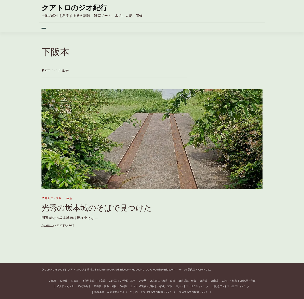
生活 (69, 198)
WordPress (203, 269)
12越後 (63, 281)
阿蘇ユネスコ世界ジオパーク (195, 292)
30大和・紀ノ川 (65, 286)
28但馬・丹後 (248, 281)
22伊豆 (113, 281)
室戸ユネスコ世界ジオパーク (192, 286)
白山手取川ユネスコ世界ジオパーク (155, 292)
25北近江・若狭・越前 (162, 281)
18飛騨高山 (88, 281)
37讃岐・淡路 (146, 286)
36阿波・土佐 (127, 286)
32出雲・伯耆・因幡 (105, 286)
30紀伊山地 (84, 286)
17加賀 (75, 281)
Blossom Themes (175, 269)
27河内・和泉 (229, 281)
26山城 (214, 281)
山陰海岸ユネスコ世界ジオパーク (231, 286)
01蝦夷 (52, 281)
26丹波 (203, 281)
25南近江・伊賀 (51, 198)
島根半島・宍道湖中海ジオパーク (113, 292)
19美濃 (102, 281)
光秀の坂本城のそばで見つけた (96, 208)
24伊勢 (142, 281)
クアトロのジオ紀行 (74, 8)
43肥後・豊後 (164, 286)
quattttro (47, 225)
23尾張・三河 (127, 281)
